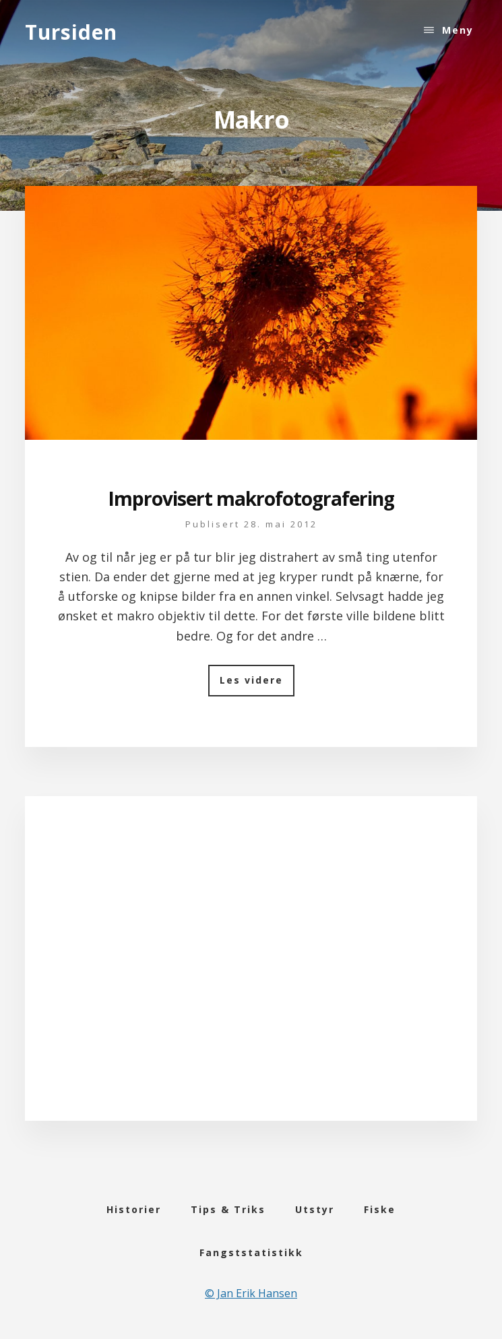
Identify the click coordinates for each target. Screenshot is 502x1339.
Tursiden (71, 32)
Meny (458, 30)
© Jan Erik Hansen (251, 1293)
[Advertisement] (251, 975)
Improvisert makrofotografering (251, 498)
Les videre (257, 684)
